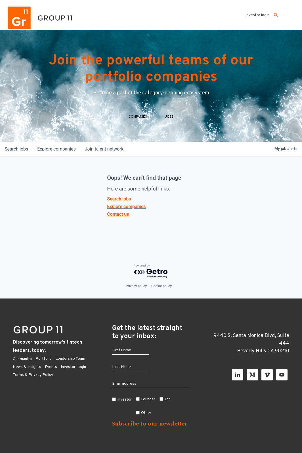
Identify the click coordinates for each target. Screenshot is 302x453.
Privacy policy (136, 286)
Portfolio (43, 358)
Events (51, 367)
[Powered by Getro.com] (151, 271)
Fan (168, 399)
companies (56, 149)
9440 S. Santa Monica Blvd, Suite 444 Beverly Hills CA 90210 (251, 343)
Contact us (118, 214)
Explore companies (126, 206)
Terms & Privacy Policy (33, 374)
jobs (16, 149)
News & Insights (27, 367)
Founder (148, 399)
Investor (124, 399)
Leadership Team (70, 358)
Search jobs (119, 199)
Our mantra (22, 359)
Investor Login (73, 367)
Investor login (257, 15)
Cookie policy (161, 286)
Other (146, 412)
